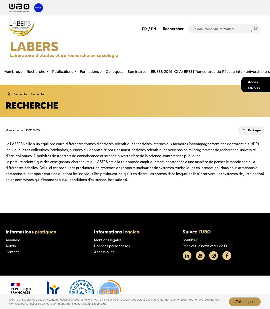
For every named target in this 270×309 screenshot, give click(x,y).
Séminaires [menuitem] (137, 71)
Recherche (20, 94)
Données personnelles (112, 246)
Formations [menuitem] (89, 71)
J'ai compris (244, 302)
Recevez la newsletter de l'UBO (208, 246)
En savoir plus (97, 303)
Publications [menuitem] (62, 71)
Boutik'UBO (192, 240)
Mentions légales (108, 240)
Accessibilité (104, 252)
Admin (11, 246)
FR (144, 28)
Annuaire (13, 240)
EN (153, 28)
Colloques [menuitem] (114, 71)
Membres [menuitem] (12, 71)
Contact (12, 252)
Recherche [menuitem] (36, 71)
